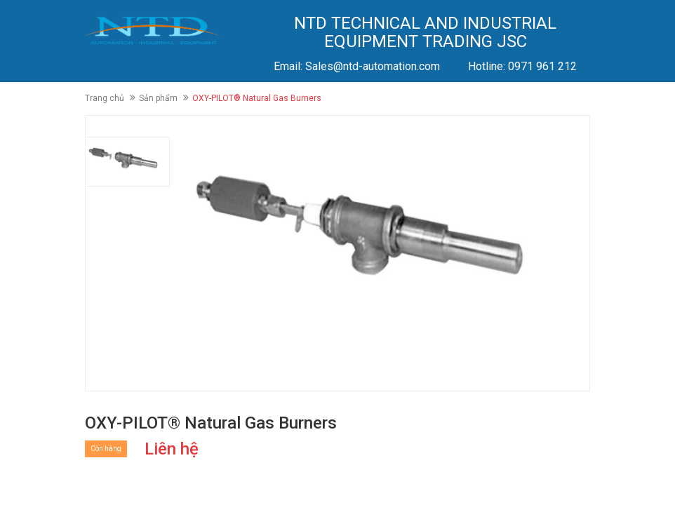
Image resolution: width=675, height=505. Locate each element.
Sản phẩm (158, 98)
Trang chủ (104, 98)
